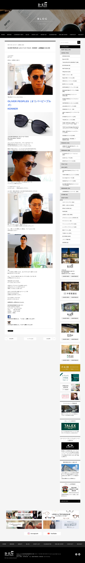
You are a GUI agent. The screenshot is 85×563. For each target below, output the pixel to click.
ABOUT (20, 544)
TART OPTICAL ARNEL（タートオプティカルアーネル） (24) (70, 123)
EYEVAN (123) (66, 56)
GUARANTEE (53, 34)
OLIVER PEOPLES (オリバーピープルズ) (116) (70, 184)
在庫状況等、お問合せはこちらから (16, 302)
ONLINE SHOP (63, 34)
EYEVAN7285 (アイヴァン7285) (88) (70, 91)
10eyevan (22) (66, 71)
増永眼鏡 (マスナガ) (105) (68, 135)
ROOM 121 (44, 34)
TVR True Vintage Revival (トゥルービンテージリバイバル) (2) (70, 127)
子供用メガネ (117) (66, 233)
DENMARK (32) (65, 188)
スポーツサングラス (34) (68, 202)
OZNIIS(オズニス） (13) (68, 109)
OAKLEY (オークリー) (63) (69, 180)
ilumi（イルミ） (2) (67, 74)
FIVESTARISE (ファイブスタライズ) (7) (70, 99)
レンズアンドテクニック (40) (69, 227)
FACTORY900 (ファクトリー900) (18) (69, 95)
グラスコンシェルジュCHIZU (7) (70, 217)
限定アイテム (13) (66, 230)
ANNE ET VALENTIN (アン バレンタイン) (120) (70, 147)
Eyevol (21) (65, 59)
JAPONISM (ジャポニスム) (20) (70, 103)
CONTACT (73, 34)
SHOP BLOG (75, 276)
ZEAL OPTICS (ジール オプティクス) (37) (70, 132)
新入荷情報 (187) (66, 236)
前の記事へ (11, 338)
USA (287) (64, 167)
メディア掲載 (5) (66, 239)
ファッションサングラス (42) (69, 223)
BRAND (9, 34)
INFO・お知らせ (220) (68, 205)
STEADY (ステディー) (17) (69, 116)
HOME (3, 34)
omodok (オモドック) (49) (69, 106)
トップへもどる (30, 338)
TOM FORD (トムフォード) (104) (70, 174)
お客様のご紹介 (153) (67, 214)
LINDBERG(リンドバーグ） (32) (70, 191)
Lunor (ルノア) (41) (67, 157)
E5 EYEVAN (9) (66, 65)
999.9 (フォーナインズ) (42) (69, 80)
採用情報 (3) (65, 242)
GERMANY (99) (65, 150)
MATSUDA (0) (66, 68)
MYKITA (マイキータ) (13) (68, 161)
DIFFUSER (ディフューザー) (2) (70, 87)
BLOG (27, 34)
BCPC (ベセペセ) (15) (67, 84)
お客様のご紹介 (21, 44)
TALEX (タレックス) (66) (68, 119)
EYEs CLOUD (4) (66, 208)
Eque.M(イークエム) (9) (68, 77)
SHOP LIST (35, 34)
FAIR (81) (64, 211)
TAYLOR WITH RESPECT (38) (70, 62)
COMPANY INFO (18, 34)
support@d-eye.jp (56, 553)
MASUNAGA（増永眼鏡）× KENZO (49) (69, 139)
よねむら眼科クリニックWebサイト (68, 478)
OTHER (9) (64, 194)
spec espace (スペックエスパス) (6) (70, 113)
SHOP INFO (64, 197)
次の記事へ (48, 338)
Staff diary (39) (66, 49)
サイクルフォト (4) (66, 220)
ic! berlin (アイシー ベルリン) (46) (69, 154)
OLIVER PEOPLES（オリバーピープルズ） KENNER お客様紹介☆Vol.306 (29, 48)
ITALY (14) (64, 164)
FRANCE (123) (65, 143)
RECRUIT (81, 34)
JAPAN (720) (65, 53)
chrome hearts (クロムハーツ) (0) (70, 171)
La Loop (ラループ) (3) (68, 177)
